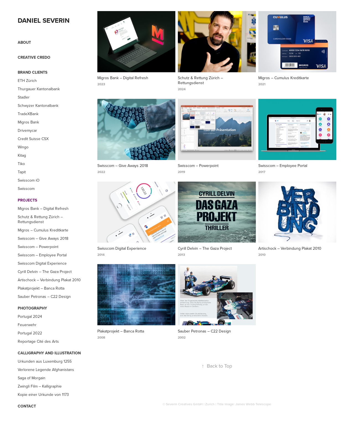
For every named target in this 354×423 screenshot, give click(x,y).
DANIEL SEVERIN (44, 20)
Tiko (21, 163)
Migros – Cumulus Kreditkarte (43, 230)
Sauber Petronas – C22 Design (44, 296)
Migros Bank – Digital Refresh (43, 208)
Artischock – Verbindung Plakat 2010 (49, 280)
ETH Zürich (27, 80)
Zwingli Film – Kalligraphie (40, 386)
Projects (27, 200)
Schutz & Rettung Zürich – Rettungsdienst (40, 219)
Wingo (23, 147)
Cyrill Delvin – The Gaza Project (45, 271)
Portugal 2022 (30, 333)
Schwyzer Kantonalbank (38, 105)
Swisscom (26, 188)
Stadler (24, 97)
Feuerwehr (27, 324)
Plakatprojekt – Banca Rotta (41, 288)
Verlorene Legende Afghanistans (46, 369)
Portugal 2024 (30, 316)
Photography (32, 308)
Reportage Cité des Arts (38, 341)
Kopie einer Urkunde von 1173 (43, 394)
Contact (27, 406)
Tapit (22, 172)
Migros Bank (28, 122)
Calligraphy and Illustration (49, 353)
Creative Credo (34, 57)
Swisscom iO (29, 180)
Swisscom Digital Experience (42, 263)
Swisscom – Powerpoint (38, 246)
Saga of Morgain (31, 378)
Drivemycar (27, 130)
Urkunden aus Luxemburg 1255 (45, 361)
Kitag (22, 155)
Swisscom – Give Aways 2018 (43, 238)
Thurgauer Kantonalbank (39, 89)
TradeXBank (28, 114)
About (24, 42)
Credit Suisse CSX (33, 138)
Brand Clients (32, 72)
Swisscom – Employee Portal (42, 255)
